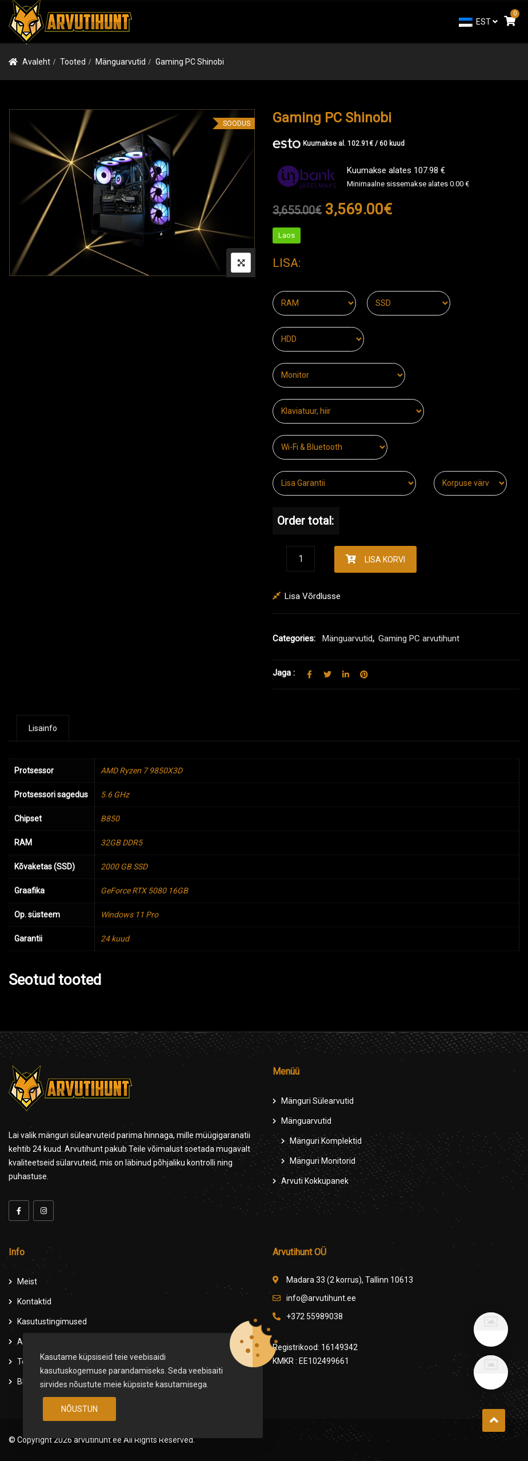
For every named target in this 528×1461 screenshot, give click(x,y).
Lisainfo (43, 728)
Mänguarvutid (120, 61)
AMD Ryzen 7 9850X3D (141, 770)
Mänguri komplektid (326, 1140)
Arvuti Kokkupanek (315, 1180)
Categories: (294, 638)
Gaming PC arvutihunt (418, 638)
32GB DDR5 (121, 842)
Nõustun (79, 1409)
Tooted (73, 61)
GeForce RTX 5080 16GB (144, 890)
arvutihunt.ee (98, 1439)
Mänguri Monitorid (322, 1160)
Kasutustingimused (52, 1321)
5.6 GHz (115, 794)
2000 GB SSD (124, 866)
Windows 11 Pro (129, 914)
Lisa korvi (385, 559)
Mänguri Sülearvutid (317, 1100)
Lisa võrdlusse (313, 596)
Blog (25, 1381)
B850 (110, 818)
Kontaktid (34, 1301)
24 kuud (115, 938)
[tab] (43, 728)
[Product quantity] (300, 559)
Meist (27, 1281)
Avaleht (36, 61)
